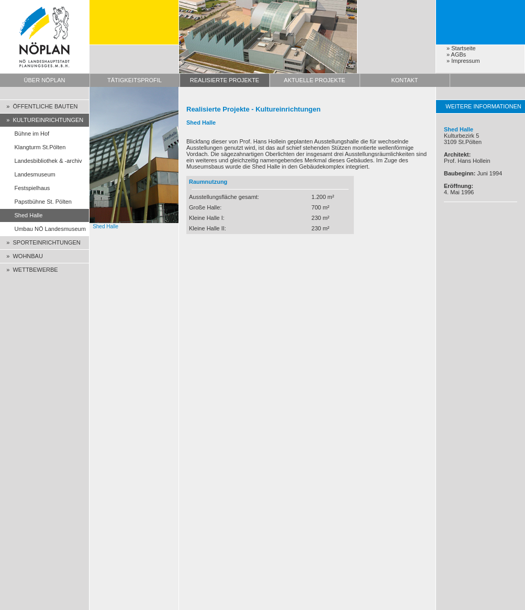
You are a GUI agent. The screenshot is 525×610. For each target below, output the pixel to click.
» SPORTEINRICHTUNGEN (40, 242)
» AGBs (456, 54)
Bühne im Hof (24, 133)
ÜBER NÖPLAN (44, 80)
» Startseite (461, 48)
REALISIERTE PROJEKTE (224, 80)
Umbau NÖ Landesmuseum (43, 229)
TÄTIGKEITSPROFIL (134, 80)
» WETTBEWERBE (29, 270)
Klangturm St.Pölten (32, 147)
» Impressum (463, 61)
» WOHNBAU (21, 256)
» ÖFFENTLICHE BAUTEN (39, 106)
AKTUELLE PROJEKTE (314, 80)
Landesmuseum (27, 174)
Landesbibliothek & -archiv (41, 161)
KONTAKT (404, 80)
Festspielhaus (25, 188)
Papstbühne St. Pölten (36, 201)
